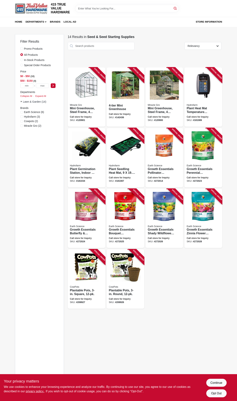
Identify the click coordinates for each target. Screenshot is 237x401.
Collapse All (26, 96)
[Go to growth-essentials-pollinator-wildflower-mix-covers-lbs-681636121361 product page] (164, 157)
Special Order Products (37, 65)
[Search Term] (127, 8)
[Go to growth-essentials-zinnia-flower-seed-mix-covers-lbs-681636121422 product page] (203, 218)
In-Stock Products (34, 60)
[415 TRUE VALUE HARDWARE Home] (31, 8)
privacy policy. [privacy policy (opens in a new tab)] (35, 391)
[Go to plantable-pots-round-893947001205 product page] (125, 279)
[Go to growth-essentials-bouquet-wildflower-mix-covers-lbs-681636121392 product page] (125, 218)
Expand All (40, 96)
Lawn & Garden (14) (34, 101)
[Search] (175, 8)
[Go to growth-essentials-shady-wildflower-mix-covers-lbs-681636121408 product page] (164, 218)
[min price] (26, 85)
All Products (31, 55)
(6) (34, 112)
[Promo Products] (21, 48)
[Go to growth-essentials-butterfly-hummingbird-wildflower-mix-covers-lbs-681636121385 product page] (86, 218)
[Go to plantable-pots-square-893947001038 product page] (86, 279)
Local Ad (70, 21)
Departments (35, 21)
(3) (32, 116)
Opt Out (216, 393)
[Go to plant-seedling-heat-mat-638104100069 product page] (125, 157)
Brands (55, 21)
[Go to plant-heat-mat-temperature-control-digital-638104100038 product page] (203, 97)
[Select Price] (53, 85)
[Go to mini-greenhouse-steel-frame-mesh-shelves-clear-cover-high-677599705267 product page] (164, 97)
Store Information (209, 21)
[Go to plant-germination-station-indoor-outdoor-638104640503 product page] (86, 157)
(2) (31, 121)
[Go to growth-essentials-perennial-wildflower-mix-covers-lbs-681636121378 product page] (203, 157)
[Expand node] (21, 101)
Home (18, 21)
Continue (216, 382)
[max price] (42, 85)
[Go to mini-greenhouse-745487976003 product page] (125, 97)
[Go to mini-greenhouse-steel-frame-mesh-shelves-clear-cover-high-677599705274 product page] (86, 97)
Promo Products (33, 49)
